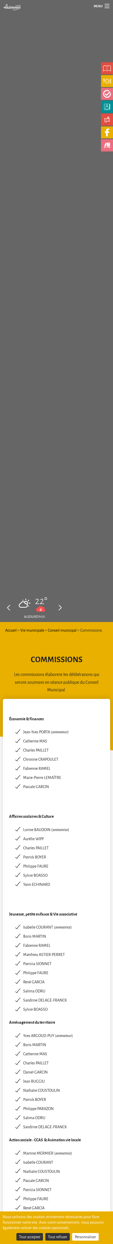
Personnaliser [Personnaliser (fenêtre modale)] (85, 1237)
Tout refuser (57, 1237)
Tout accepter (29, 1237)
